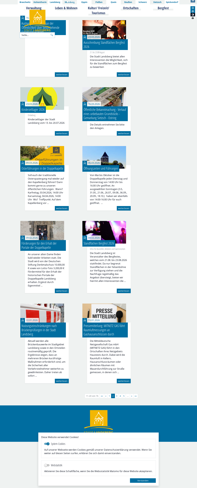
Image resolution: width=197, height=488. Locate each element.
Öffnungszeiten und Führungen (101, 214)
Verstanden (143, 480)
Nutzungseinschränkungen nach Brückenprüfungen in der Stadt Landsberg (39, 376)
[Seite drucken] (192, 18)
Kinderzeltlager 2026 (33, 155)
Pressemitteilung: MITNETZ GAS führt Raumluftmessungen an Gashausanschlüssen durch (104, 376)
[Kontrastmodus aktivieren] (192, 14)
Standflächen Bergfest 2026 (99, 289)
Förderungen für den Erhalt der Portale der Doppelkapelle (39, 291)
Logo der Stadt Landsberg (37, 20)
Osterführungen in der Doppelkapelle (42, 214)
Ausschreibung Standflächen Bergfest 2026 (104, 90)
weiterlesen (61, 120)
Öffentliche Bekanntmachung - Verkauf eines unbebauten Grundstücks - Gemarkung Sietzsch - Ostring (105, 159)
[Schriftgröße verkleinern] (192, 8)
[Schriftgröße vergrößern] (192, 11)
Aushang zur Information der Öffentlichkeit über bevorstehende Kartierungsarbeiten (40, 73)
